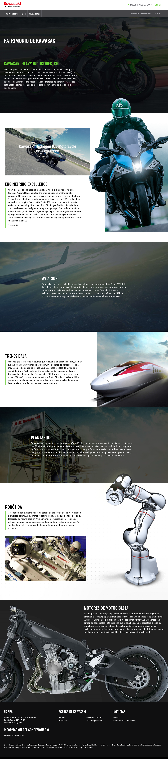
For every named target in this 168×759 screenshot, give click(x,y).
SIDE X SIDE (34, 13)
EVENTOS (158, 13)
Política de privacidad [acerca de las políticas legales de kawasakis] (94, 721)
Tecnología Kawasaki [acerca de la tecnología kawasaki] (93, 717)
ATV (24, 13)
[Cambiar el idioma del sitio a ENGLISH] (158, 5)
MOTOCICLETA (12, 13)
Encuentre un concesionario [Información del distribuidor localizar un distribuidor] (14, 736)
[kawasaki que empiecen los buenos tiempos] (12, 5)
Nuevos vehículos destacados (124, 721)
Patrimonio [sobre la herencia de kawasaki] (63, 721)
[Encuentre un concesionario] (141, 5)
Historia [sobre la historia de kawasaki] (62, 717)
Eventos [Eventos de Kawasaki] (116, 717)
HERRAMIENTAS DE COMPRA (141, 13)
